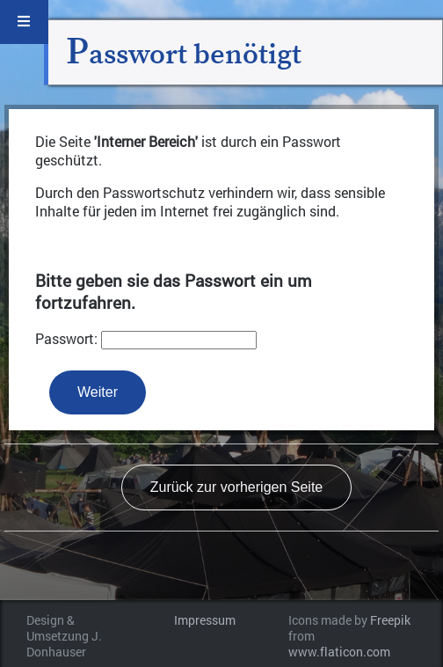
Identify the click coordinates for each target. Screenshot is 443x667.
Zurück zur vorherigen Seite (236, 487)
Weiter (97, 392)
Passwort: (66, 338)
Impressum (205, 620)
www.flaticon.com (339, 652)
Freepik (390, 620)
